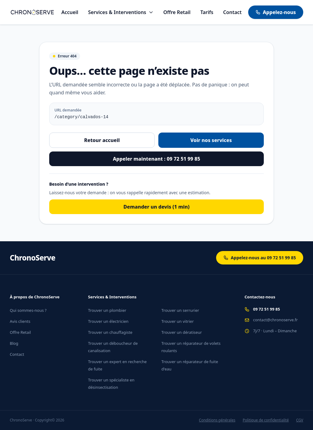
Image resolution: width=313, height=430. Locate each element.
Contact (232, 12)
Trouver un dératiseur (181, 332)
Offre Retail (176, 12)
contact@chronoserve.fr (275, 319)
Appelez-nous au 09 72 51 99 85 (259, 258)
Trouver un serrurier (180, 310)
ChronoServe (32, 258)
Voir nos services (211, 140)
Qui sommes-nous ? (28, 310)
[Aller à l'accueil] (32, 12)
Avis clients (20, 321)
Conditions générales (217, 420)
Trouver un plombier (107, 310)
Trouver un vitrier (177, 321)
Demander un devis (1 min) (156, 206)
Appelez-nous (276, 12)
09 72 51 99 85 (266, 309)
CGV (299, 420)
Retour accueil (102, 140)
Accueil (69, 12)
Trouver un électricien (108, 321)
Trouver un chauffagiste (110, 332)
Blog (14, 343)
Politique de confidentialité (266, 420)
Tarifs (206, 12)
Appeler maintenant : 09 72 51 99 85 (156, 158)
